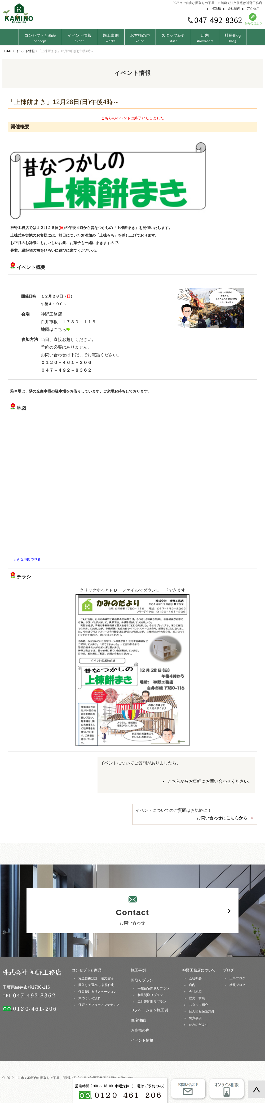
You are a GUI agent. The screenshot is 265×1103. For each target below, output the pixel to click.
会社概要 (195, 978)
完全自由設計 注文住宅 (95, 978)
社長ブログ (237, 985)
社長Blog (233, 38)
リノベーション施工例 (149, 1010)
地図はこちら (55, 329)
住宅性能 (138, 1020)
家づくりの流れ (89, 998)
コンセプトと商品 (86, 970)
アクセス (253, 8)
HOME (216, 8)
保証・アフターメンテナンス (99, 1005)
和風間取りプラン (150, 995)
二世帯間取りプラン (152, 1001)
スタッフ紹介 (173, 38)
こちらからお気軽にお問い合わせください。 (209, 781)
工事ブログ (237, 978)
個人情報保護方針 (201, 1011)
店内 (205, 38)
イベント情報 (79, 38)
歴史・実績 (197, 998)
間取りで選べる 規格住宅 (96, 985)
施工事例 (111, 38)
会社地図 (195, 991)
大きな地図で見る (27, 559)
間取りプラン (142, 980)
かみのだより (198, 1025)
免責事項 (195, 1018)
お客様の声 (140, 38)
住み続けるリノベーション (97, 991)
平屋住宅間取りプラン (153, 988)
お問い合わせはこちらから (222, 818)
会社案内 (234, 8)
